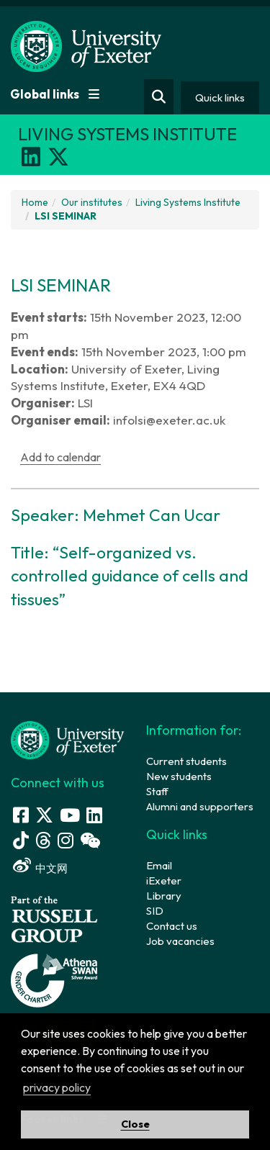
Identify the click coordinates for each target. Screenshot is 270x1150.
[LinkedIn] (31, 157)
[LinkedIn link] (94, 815)
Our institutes (91, 202)
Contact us (171, 926)
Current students (186, 761)
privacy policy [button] (57, 1087)
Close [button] (135, 1124)
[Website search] (159, 96)
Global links (54, 93)
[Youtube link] (70, 815)
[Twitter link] (44, 815)
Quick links (220, 97)
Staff (157, 791)
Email (159, 865)
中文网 (51, 868)
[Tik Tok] (21, 840)
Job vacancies (180, 941)
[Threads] (43, 840)
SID (154, 911)
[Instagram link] (65, 840)
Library (163, 895)
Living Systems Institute (187, 202)
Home (35, 202)
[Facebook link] (21, 815)
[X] (58, 157)
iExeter (163, 880)
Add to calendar (60, 457)
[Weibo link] (22, 865)
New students (179, 776)
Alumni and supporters (199, 806)
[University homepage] (68, 739)
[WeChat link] (90, 840)
